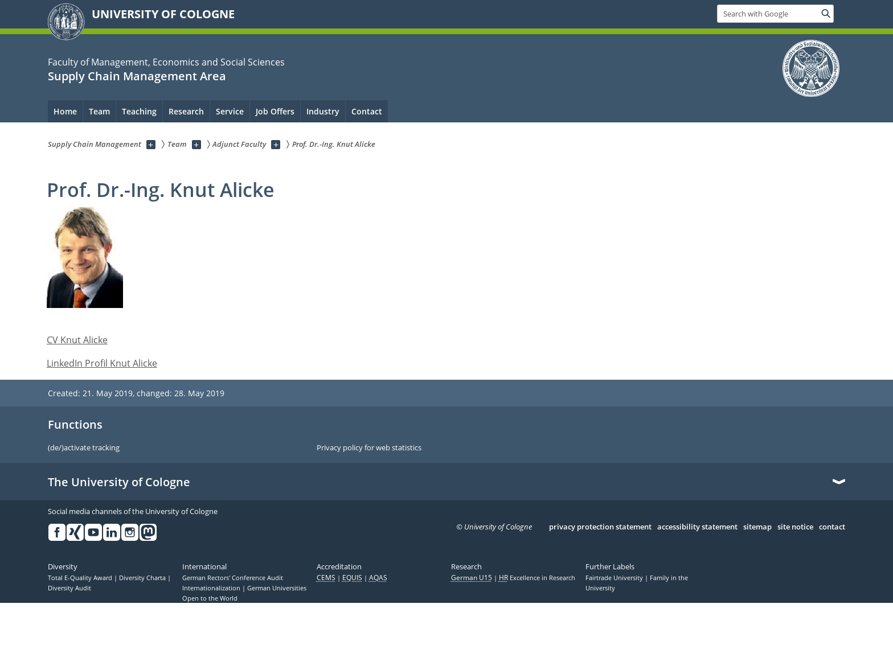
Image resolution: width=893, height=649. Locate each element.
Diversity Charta (143, 578)
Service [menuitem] (230, 111)
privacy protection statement (600, 527)
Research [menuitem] (186, 111)
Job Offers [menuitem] (275, 111)
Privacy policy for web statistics (369, 448)
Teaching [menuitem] (139, 111)
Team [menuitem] (99, 111)
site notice (795, 527)
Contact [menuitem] (366, 111)
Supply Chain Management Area (137, 76)
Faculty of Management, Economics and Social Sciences (166, 62)
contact (832, 527)
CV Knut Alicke (77, 340)
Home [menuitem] (65, 111)
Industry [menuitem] (322, 111)
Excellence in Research (537, 578)
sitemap (757, 527)
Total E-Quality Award (81, 578)
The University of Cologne (119, 482)
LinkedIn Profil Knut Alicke (102, 363)
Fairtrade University (615, 578)
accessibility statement (697, 527)
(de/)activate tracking (84, 448)
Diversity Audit (69, 588)
